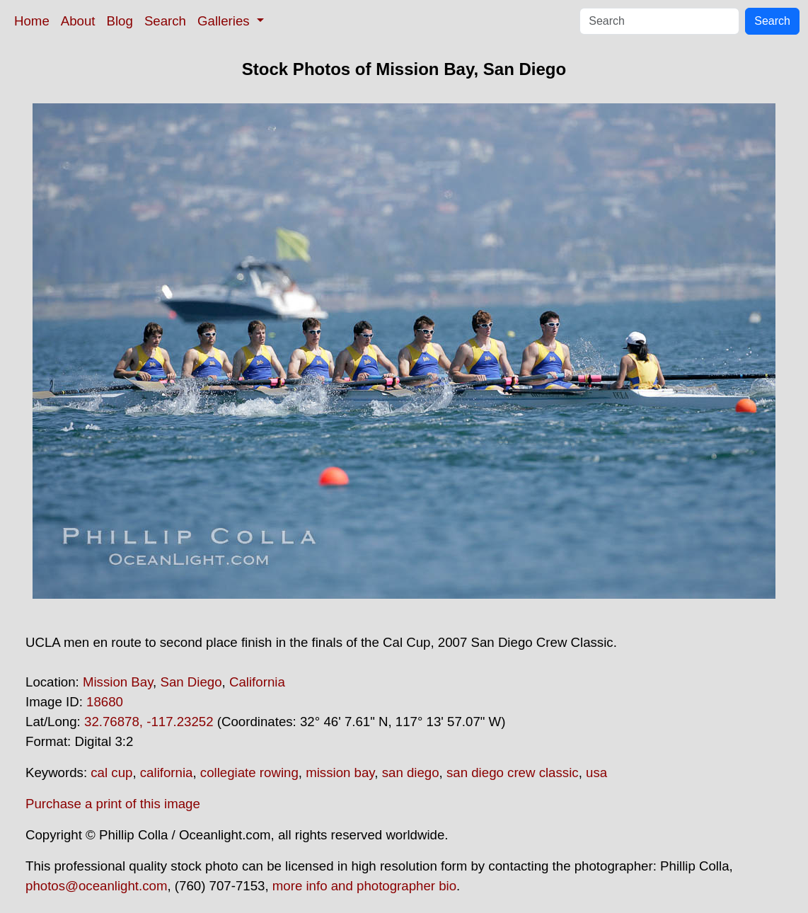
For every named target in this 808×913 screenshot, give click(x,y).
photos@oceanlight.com (96, 885)
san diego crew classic (512, 772)
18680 (104, 701)
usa (596, 772)
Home (32, 20)
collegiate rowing (249, 772)
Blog (120, 20)
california (166, 772)
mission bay (340, 772)
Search (165, 20)
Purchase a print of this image (112, 803)
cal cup (111, 772)
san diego (410, 772)
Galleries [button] (225, 20)
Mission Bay (118, 681)
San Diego (190, 681)
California (257, 681)
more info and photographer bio (364, 885)
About (78, 20)
